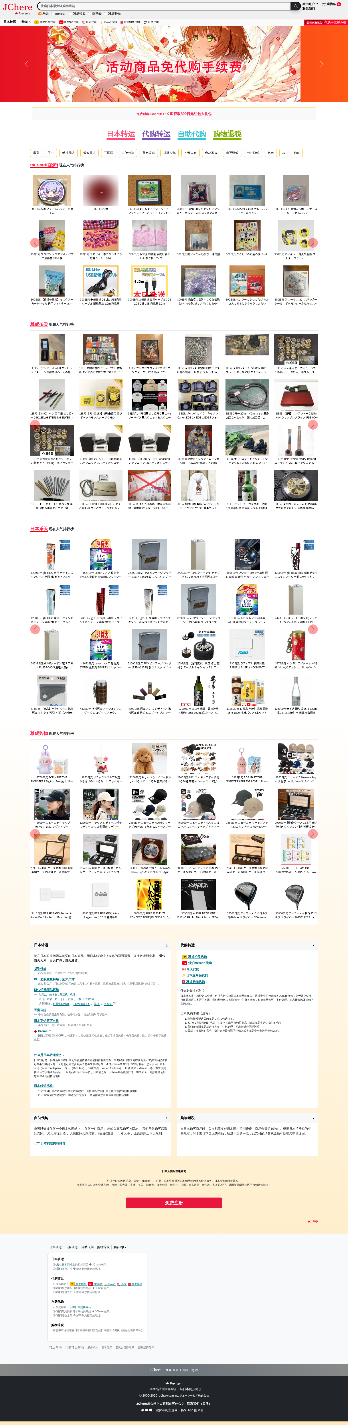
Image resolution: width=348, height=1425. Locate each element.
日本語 (184, 1370)
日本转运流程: (44, 1086)
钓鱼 (297, 153)
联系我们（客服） (199, 1403)
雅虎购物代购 (130, 22)
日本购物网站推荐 (50, 1143)
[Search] (164, 6)
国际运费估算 (146, 1347)
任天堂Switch (61, 1003)
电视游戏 (232, 153)
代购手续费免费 (325, 22)
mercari (61, 13)
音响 (71, 999)
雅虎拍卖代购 (44, 22)
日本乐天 (39, 528)
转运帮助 (55, 1347)
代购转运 (156, 134)
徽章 (36, 153)
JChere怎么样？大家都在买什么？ (160, 1403)
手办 (51, 153)
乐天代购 (89, 22)
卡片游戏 (253, 153)
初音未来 (190, 153)
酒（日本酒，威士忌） (52, 999)
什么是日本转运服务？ (49, 1055)
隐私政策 (107, 1347)
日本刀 (80, 999)
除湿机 (64, 994)
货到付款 (40, 969)
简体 (168, 1370)
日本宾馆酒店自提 (46, 1020)
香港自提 (40, 1010)
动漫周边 (68, 153)
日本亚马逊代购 (195, 975)
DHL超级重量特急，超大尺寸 (54, 979)
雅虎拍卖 (79, 13)
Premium (42, 1031)
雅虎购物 (114, 13)
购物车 (331, 4)
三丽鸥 (108, 153)
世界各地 (170, 1389)
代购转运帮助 (74, 1347)
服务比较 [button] (120, 1247)
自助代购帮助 (125, 1347)
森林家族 (211, 153)
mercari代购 (69, 22)
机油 (72, 994)
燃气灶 (43, 994)
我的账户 (309, 4)
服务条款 (92, 1347)
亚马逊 (96, 13)
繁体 (175, 1370)
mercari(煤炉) (44, 164)
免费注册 (174, 1202)
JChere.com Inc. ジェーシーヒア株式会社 (184, 1395)
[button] (100, 945)
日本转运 (10, 22)
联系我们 (309, 8)
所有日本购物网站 (80, 1307)
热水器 (53, 994)
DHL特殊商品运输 (46, 989)
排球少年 (169, 153)
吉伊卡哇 (128, 153)
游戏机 (108, 1003)
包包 (271, 153)
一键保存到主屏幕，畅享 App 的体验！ (173, 1410)
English (194, 1370)
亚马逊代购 (108, 22)
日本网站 (67, 1264)
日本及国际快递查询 (174, 1171)
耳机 (97, 1003)
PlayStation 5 (81, 1003)
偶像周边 (89, 153)
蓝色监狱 (148, 153)
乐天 (45, 13)
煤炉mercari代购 (197, 963)
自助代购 (151, 22)
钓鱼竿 (90, 999)
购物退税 (227, 134)
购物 (26, 22)
